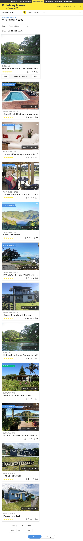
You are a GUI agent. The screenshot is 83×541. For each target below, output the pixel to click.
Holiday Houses (38, 1)
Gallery (48, 537)
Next (36, 76)
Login (80, 6)
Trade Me (14, 1)
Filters (79, 12)
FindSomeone (49, 1)
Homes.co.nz (68, 1)
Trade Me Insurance (25, 1)
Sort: (4, 26)
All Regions (5, 17)
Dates (30, 12)
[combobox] (14, 12)
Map (35, 537)
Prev (5, 76)
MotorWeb (58, 1)
